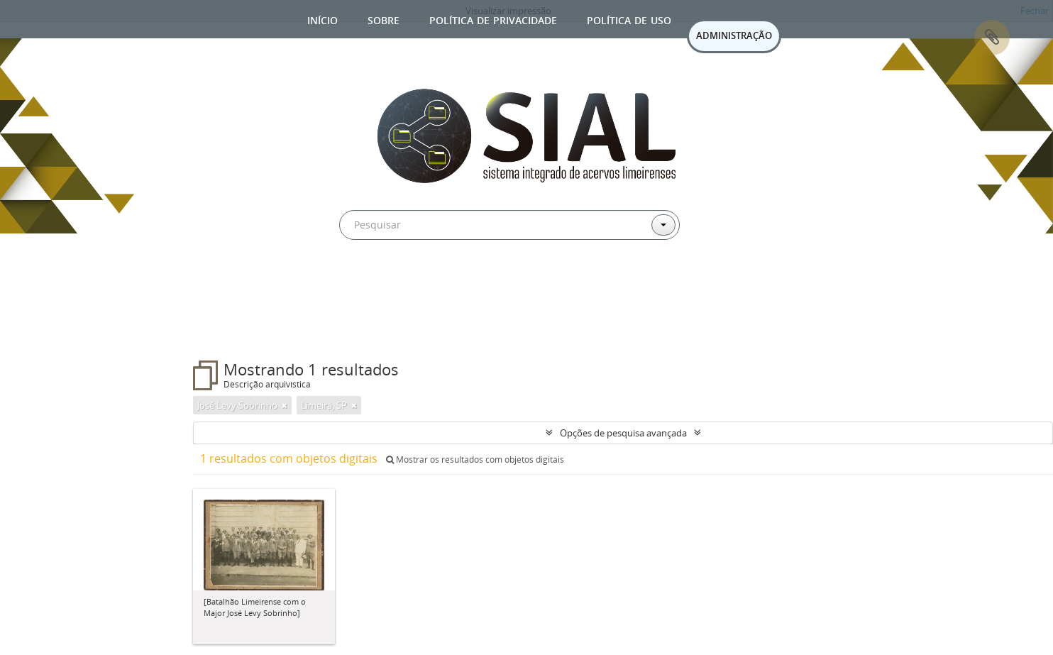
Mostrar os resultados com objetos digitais (475, 459)
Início (322, 18)
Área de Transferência (992, 37)
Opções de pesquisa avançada (623, 432)
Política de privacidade (493, 18)
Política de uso (629, 18)
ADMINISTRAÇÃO (734, 35)
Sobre (383, 18)
